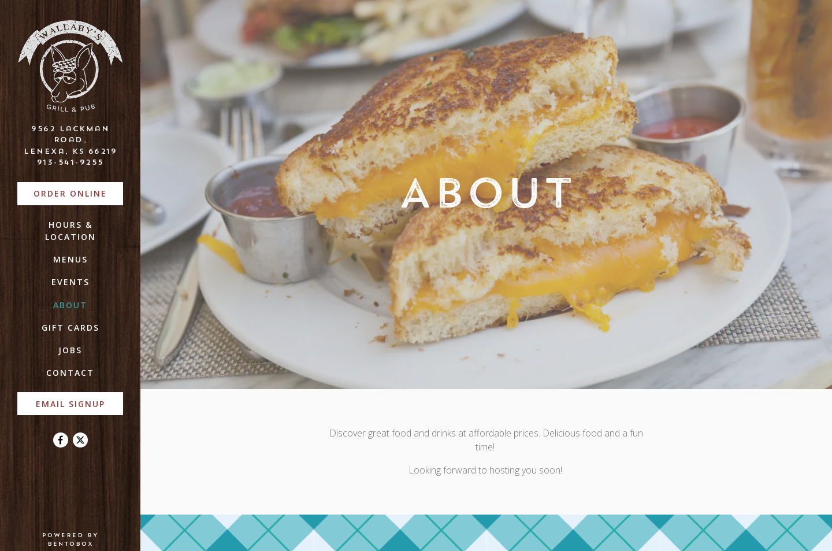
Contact (70, 372)
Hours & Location (70, 230)
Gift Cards (70, 327)
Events (70, 281)
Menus (70, 259)
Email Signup (70, 403)
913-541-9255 (70, 162)
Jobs (70, 350)
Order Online (78, 193)
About (70, 304)
